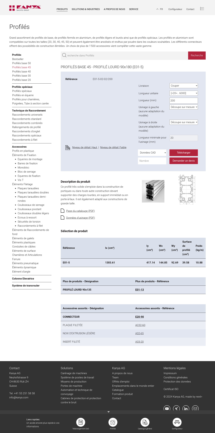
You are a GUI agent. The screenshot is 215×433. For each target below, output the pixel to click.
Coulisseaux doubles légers (33, 213)
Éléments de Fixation (24, 155)
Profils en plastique (23, 150)
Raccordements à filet (24, 139)
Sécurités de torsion (29, 221)
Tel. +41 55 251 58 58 (22, 393)
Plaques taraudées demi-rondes (32, 198)
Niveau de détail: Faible (113, 147)
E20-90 (139, 316)
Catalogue (118, 390)
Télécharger (183, 152)
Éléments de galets (23, 238)
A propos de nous (122, 373)
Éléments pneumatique (25, 263)
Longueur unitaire (148, 93)
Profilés (16, 54)
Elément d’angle (21, 271)
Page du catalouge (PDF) (80, 211)
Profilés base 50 (21, 63)
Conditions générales (176, 377)
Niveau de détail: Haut (85, 147)
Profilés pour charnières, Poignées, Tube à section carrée (30, 101)
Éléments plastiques (23, 242)
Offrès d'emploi (120, 381)
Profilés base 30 (21, 75)
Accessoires (19, 146)
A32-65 (139, 333)
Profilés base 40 (21, 71)
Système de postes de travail (77, 377)
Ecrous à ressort (27, 217)
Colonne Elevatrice (23, 278)
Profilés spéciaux (22, 86)
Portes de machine (71, 385)
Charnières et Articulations (27, 254)
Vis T (20, 180)
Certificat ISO (171, 389)
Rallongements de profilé (26, 127)
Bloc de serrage (27, 171)
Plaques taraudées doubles (33, 192)
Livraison (144, 85)
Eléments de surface (24, 250)
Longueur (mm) (147, 100)
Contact (116, 398)
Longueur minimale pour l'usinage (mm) (152, 139)
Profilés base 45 (21, 67)
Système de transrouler (25, 285)
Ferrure (16, 259)
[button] (159, 9)
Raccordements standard (26, 119)
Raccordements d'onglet (26, 131)
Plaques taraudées (28, 188)
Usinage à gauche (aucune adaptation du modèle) (151, 111)
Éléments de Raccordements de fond (30, 232)
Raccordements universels (27, 114)
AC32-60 (140, 325)
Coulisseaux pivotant (29, 209)
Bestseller (17, 59)
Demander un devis (184, 160)
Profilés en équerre (23, 95)
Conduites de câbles (24, 246)
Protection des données (177, 381)
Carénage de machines (74, 373)
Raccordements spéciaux (26, 135)
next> (199, 396)
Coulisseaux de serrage (31, 205)
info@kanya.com (18, 397)
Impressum (170, 373)
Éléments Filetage (22, 184)
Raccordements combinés (27, 123)
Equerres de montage (30, 159)
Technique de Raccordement (29, 110)
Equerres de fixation (29, 175)
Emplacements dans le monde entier (133, 385)
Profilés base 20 (21, 79)
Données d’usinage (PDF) (80, 217)
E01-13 (139, 289)
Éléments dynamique (24, 267)
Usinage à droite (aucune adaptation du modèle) (151, 126)
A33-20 (139, 341)
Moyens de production (73, 381)
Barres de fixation (28, 163)
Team (115, 377)
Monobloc (23, 167)
